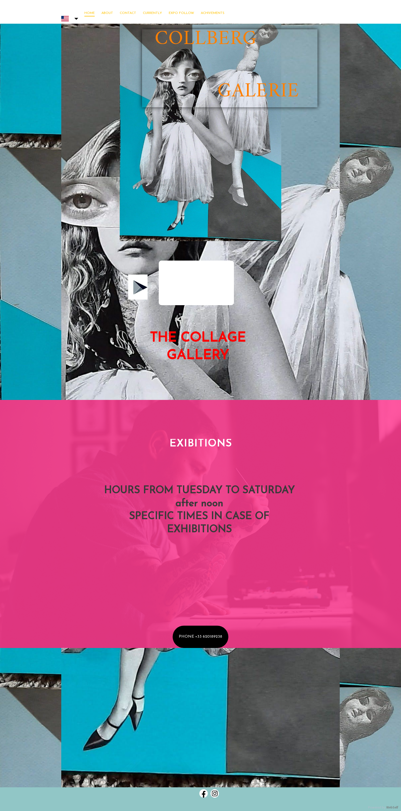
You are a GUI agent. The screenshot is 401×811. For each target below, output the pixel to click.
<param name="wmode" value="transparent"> (196, 283)
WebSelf (392, 807)
